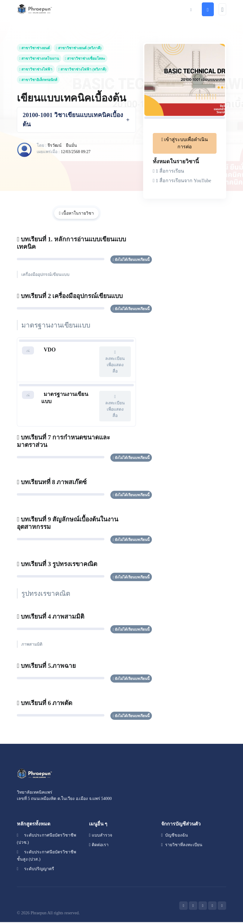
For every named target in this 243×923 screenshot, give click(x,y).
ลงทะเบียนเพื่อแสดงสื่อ (115, 362)
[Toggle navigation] (222, 9)
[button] (191, 9)
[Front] (35, 9)
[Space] (35, 774)
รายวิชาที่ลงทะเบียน (181, 845)
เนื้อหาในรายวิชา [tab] (76, 214)
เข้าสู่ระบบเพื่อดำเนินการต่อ (184, 143)
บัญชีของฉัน (174, 836)
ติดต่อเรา (99, 845)
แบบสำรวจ (100, 836)
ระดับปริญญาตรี (35, 869)
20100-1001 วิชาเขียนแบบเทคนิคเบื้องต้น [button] (73, 120)
